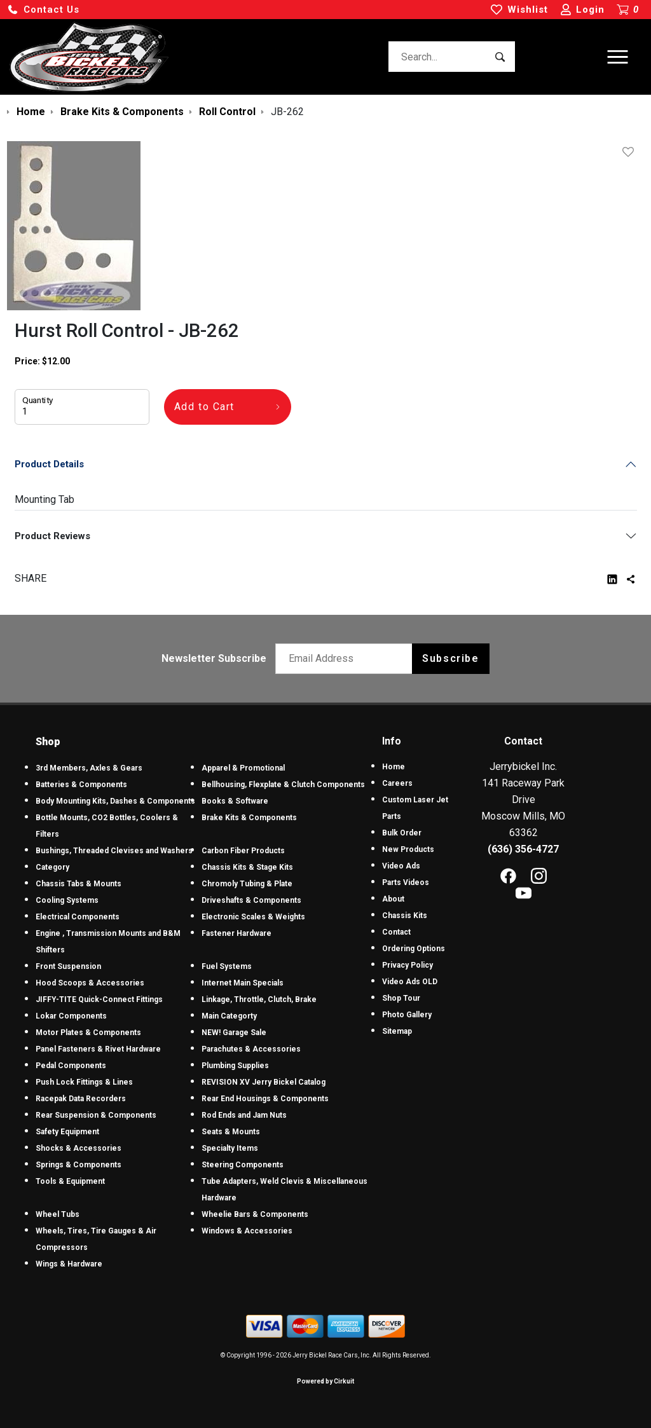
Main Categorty (229, 1016)
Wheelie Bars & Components (255, 1214)
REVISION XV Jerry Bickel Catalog (264, 1082)
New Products (408, 849)
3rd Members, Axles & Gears (89, 768)
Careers (397, 783)
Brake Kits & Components (249, 817)
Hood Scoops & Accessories (90, 982)
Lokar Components (71, 1016)
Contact (396, 932)
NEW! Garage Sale (234, 1032)
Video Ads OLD (409, 981)
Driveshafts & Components (251, 900)
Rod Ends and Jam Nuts (244, 1115)
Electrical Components (78, 916)
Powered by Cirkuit (325, 1381)
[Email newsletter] (346, 658)
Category (52, 867)
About (393, 899)
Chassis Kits (404, 915)
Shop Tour (401, 998)
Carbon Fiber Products (243, 850)
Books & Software (235, 801)
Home (393, 766)
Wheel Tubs (57, 1214)
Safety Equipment (67, 1131)
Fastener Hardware (236, 933)
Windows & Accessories (247, 1230)
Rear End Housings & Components (265, 1098)
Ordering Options (413, 948)
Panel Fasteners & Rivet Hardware (98, 1049)
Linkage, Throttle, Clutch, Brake (259, 999)
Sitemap (397, 1031)
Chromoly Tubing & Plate (247, 883)
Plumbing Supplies (235, 1065)
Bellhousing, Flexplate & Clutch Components (283, 784)
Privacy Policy (407, 965)
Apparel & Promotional (243, 768)
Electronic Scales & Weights (253, 916)
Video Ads (401, 866)
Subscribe (450, 658)
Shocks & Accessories (78, 1148)
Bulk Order (401, 832)
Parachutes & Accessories (251, 1049)
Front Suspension (68, 966)
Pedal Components (71, 1065)
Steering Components (243, 1164)
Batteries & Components (81, 784)
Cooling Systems (67, 900)
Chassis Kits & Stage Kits (247, 867)
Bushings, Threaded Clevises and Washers (114, 850)
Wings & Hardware (69, 1264)
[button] (43, 10)
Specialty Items (230, 1148)
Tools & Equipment (70, 1181)
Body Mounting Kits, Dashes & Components (115, 801)
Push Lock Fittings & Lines (84, 1082)
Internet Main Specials (243, 982)
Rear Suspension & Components (96, 1115)
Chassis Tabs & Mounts (78, 883)
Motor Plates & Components (88, 1032)
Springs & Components (78, 1164)
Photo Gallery (407, 1014)
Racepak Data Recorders (81, 1098)
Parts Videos (405, 882)
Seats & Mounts (231, 1131)
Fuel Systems (227, 966)
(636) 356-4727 (523, 849)
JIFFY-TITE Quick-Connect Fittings (99, 999)
